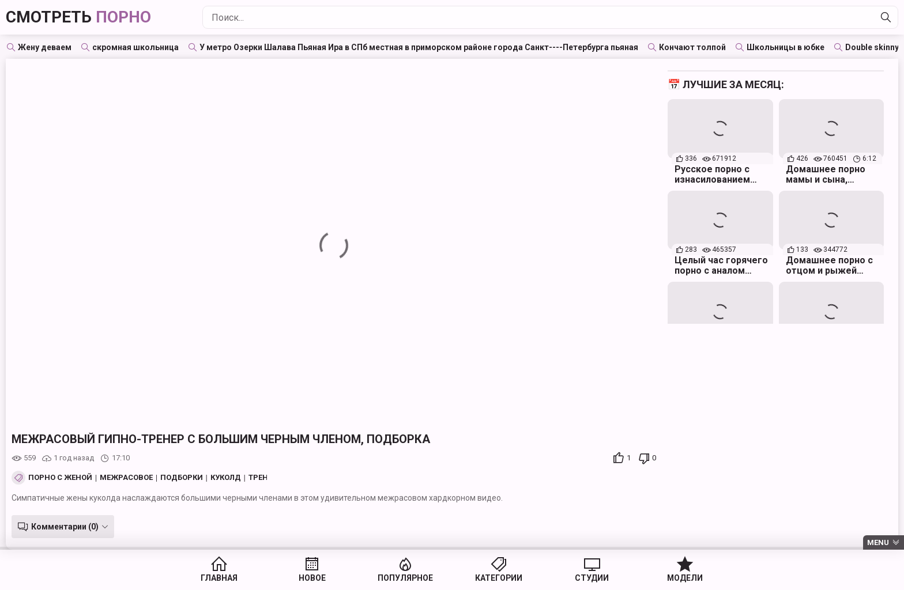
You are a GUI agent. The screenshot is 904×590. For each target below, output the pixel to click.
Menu (878, 542)
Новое (319, 578)
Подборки (181, 478)
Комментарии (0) (65, 526)
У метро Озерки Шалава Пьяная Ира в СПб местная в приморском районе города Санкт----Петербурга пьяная (418, 47)
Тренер (262, 478)
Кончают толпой (692, 47)
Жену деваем (44, 47)
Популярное (408, 578)
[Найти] (886, 17)
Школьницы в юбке (785, 47)
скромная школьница (135, 47)
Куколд (225, 478)
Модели (672, 578)
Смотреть (78, 17)
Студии (584, 578)
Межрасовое (126, 478)
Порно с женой (60, 478)
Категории (496, 578)
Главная (231, 578)
